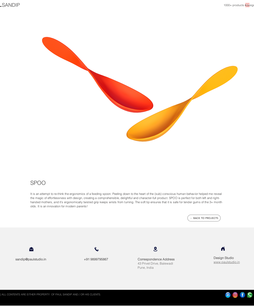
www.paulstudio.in (227, 262)
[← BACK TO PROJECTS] (204, 218)
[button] (247, 5)
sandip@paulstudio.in (30, 259)
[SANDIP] (11, 5)
